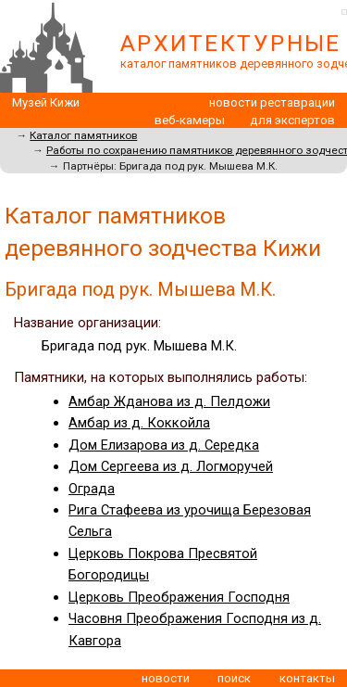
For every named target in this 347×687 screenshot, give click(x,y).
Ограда (91, 488)
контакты (307, 678)
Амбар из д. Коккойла (139, 422)
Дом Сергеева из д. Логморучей (170, 466)
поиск (234, 678)
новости (166, 678)
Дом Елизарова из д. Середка (163, 445)
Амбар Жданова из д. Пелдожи (169, 401)
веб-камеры (190, 120)
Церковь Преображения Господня (179, 597)
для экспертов (292, 120)
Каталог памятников (83, 135)
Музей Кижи (46, 102)
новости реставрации (272, 102)
